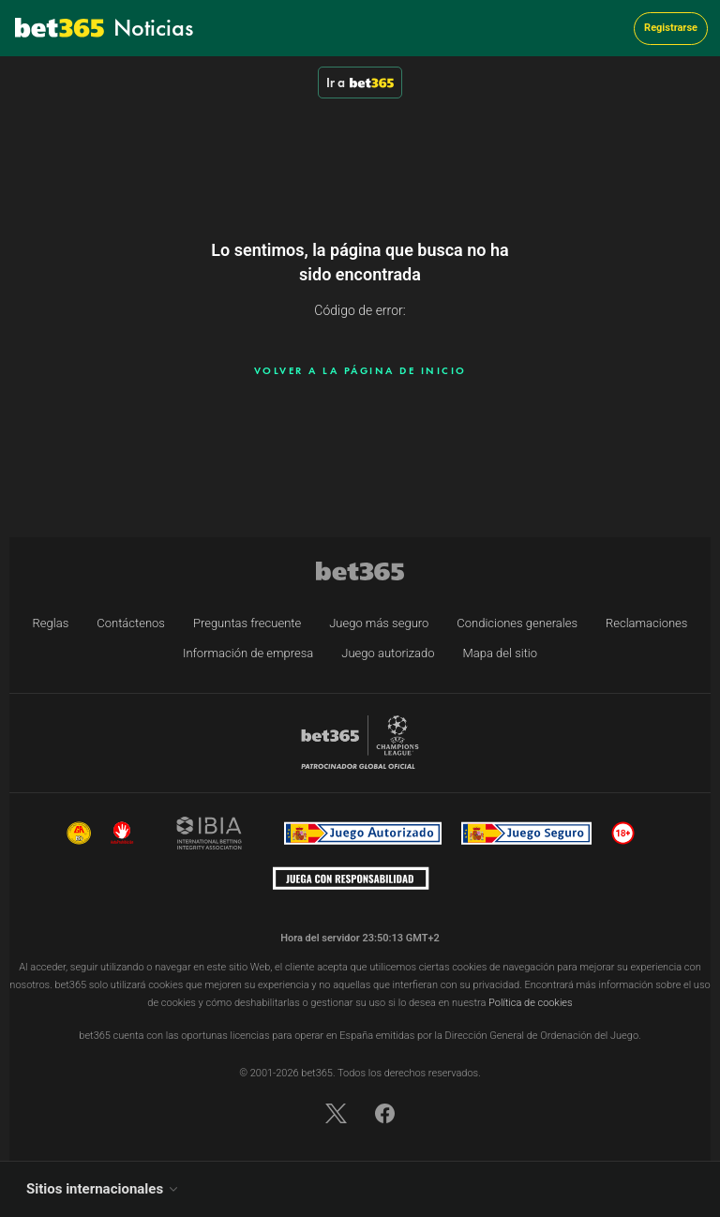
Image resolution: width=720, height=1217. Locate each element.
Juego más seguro (378, 623)
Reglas (51, 623)
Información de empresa (248, 653)
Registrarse (671, 28)
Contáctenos (131, 623)
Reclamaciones (646, 623)
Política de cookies (530, 1003)
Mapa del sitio (500, 653)
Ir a (360, 82)
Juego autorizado (387, 653)
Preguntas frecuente (247, 623)
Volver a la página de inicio (360, 370)
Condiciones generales (517, 623)
